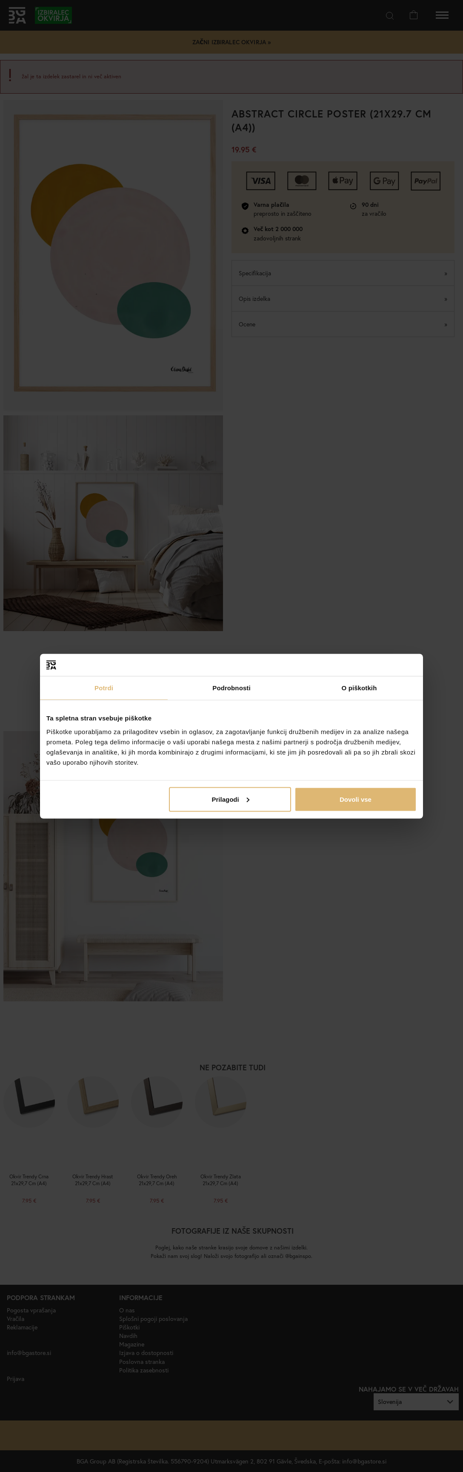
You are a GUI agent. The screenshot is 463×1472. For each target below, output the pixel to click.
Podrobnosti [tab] (231, 688)
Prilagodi (230, 799)
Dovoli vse (356, 799)
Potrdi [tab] (103, 688)
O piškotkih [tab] (359, 688)
